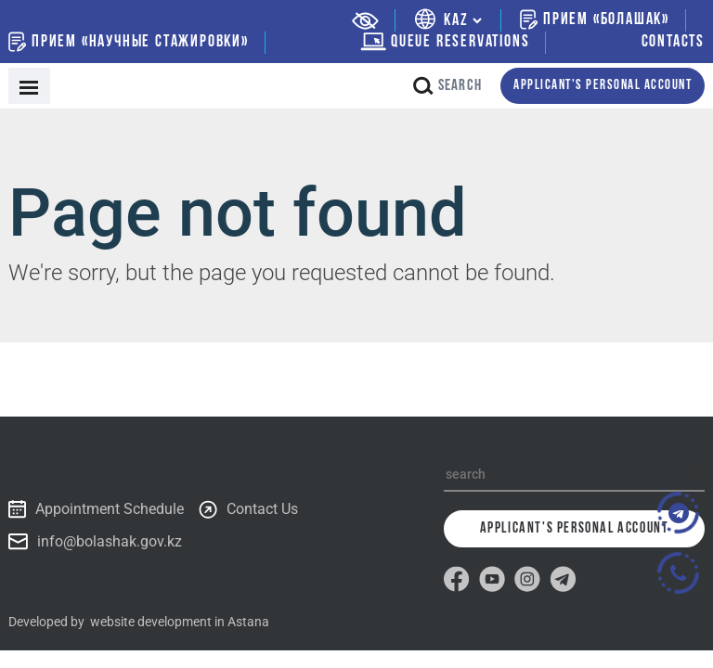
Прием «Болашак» (594, 19)
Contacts (673, 42)
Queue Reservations (444, 42)
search (447, 86)
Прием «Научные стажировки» (128, 42)
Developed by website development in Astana (138, 621)
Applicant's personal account (602, 86)
